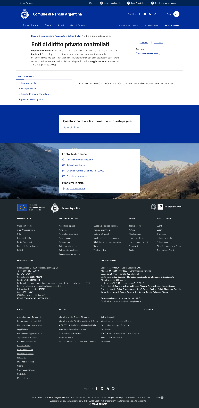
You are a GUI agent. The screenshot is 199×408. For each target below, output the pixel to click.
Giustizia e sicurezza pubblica (106, 225)
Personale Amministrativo (28, 246)
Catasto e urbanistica (68, 246)
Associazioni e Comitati (166, 250)
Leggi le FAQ (22, 329)
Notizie (132, 229)
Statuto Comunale (25, 349)
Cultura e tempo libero (68, 250)
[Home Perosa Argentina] (51, 14)
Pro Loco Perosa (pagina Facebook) (115, 325)
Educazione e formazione (69, 254)
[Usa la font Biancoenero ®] (110, 3)
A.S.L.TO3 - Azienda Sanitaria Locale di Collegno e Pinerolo (83, 325)
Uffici (19, 233)
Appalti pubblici (65, 237)
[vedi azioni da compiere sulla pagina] (156, 42)
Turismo (97, 246)
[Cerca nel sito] (176, 14)
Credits (20, 365)
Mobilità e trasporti (101, 233)
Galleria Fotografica (165, 237)
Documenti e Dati (24, 237)
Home (33, 35)
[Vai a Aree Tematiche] (136, 3)
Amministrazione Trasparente (52, 35)
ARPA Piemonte (66, 337)
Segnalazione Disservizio (27, 337)
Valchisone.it (106, 329)
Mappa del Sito (23, 377)
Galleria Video (162, 242)
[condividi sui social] (142, 42)
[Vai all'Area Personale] (163, 3)
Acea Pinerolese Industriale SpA (72, 329)
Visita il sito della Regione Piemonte (74, 317)
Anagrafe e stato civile (68, 233)
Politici (20, 250)
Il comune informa (136, 237)
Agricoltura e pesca (67, 225)
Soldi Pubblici (106, 341)
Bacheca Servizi (23, 345)
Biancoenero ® (109, 400)
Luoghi (159, 229)
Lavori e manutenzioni (138, 242)
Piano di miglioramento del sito (30, 325)
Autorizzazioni (65, 242)
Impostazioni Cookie (25, 361)
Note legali (21, 357)
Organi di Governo (24, 225)
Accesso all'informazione (128, 25)
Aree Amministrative (26, 229)
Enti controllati (74, 35)
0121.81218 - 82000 (29, 270)
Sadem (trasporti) (108, 317)
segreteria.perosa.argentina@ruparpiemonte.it (42, 286)
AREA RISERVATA (98, 403)
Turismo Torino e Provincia (70, 333)
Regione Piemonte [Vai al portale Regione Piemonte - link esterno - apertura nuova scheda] (26, 3)
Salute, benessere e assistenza (106, 237)
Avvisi (131, 250)
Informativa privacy (25, 353)
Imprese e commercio (102, 229)
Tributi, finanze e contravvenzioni (107, 242)
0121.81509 (26, 273)
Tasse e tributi (135, 225)
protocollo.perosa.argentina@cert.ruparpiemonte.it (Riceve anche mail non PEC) (56, 282)
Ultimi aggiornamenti (26, 369)
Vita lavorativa (100, 250)
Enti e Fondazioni (24, 242)
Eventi (159, 225)
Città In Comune (153, 397)
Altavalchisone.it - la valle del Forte (116, 321)
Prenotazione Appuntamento (29, 333)
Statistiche (21, 373)
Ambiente (63, 229)
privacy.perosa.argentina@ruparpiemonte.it (125, 301)
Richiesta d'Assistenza (26, 341)
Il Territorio (161, 233)
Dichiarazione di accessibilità (29, 321)
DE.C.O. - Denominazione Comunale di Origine (120, 333)
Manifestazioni (135, 233)
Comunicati (133, 246)
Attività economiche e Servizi (169, 246)
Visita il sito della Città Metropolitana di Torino (78, 321)
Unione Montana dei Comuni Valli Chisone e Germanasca (83, 341)
